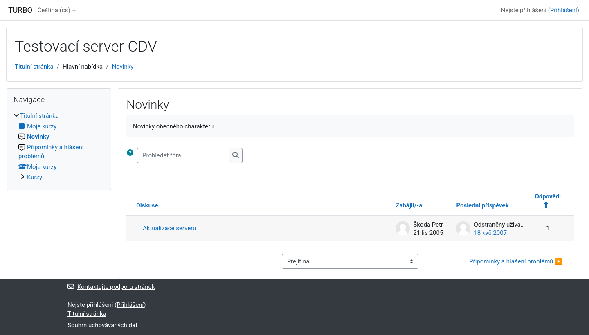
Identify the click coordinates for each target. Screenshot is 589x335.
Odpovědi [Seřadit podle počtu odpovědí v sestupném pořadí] (548, 196)
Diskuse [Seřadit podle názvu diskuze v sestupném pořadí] (147, 205)
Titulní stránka (34, 66)
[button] (131, 155)
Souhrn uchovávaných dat (102, 325)
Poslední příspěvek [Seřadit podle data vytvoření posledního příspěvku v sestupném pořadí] (482, 205)
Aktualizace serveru (169, 228)
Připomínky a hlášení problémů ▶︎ (515, 261)
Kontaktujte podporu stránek (111, 286)
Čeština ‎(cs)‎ (53, 10)
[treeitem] (58, 146)
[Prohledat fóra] (183, 155)
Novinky (122, 66)
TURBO (20, 10)
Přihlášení (563, 10)
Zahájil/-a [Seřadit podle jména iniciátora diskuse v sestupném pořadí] (409, 205)
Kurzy (34, 177)
